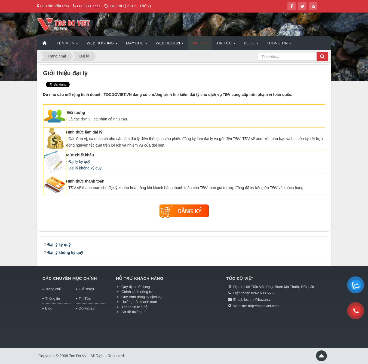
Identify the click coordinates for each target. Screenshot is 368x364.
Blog (48, 308)
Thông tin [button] (279, 44)
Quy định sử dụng (135, 287)
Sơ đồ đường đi (133, 312)
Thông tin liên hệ (134, 307)
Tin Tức (85, 298)
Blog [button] (251, 44)
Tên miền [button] (67, 44)
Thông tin (52, 298)
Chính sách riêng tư (137, 292)
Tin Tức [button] (225, 44)
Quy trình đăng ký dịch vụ (141, 297)
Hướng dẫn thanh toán (139, 302)
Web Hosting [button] (102, 44)
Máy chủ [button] (136, 44)
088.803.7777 (88, 6)
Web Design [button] (170, 44)
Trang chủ (53, 289)
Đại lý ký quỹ (79, 161)
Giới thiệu (86, 289)
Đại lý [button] (200, 44)
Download (86, 308)
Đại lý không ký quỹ (85, 168)
